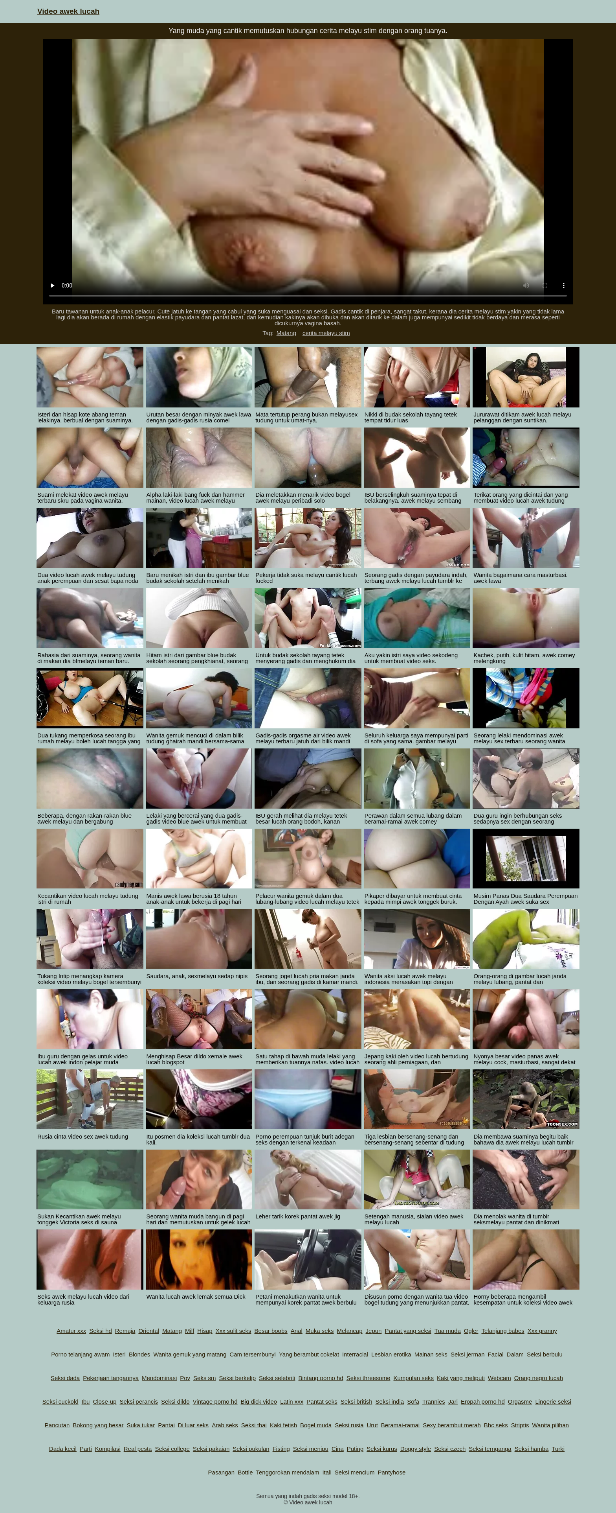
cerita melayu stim (326, 333)
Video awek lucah (68, 11)
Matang (286, 333)
